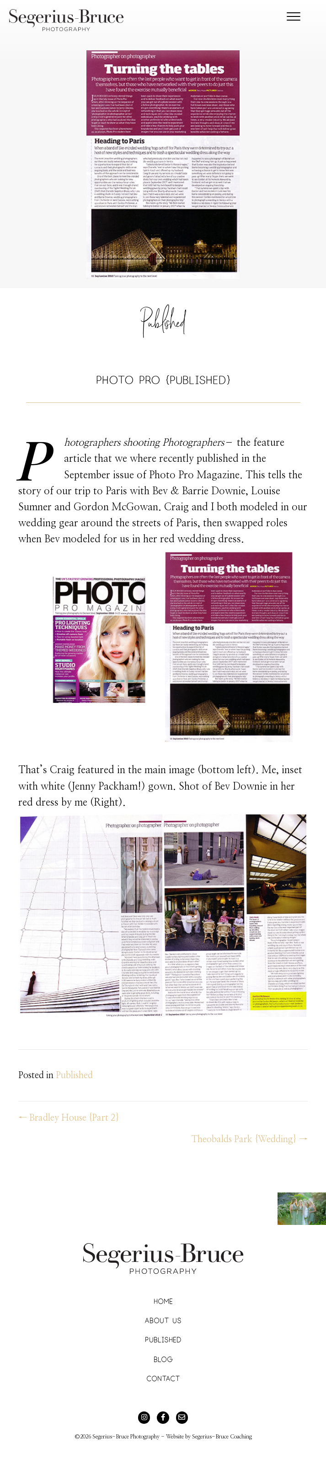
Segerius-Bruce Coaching (222, 1436)
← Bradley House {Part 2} (68, 1117)
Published (163, 327)
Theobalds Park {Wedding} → (250, 1139)
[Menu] (293, 17)
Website (175, 1436)
